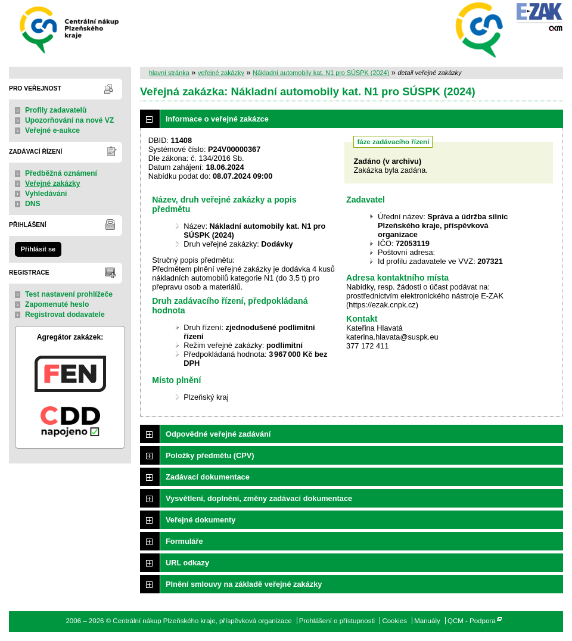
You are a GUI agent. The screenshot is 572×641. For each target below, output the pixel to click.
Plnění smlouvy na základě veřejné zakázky (244, 584)
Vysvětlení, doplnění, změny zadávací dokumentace (259, 498)
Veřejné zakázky (52, 183)
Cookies (394, 620)
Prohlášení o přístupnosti (337, 620)
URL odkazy (187, 562)
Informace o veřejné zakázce (217, 118)
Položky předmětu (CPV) (210, 455)
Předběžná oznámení (61, 173)
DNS (33, 204)
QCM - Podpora (471, 620)
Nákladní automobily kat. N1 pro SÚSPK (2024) (321, 72)
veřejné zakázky (221, 72)
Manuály (427, 620)
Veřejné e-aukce (52, 130)
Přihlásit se (38, 249)
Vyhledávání (46, 193)
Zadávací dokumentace (208, 476)
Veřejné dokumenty (200, 519)
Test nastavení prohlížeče (69, 294)
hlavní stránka (169, 72)
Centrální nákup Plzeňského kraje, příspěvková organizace (70, 29)
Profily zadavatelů (55, 110)
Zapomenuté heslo (57, 304)
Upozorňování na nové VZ (69, 120)
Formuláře (184, 541)
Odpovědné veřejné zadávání (218, 434)
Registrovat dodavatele (65, 314)
